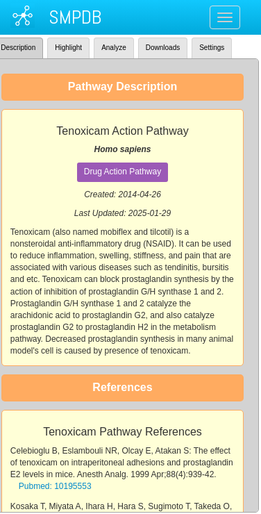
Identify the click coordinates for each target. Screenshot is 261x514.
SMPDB (75, 17)
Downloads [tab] (163, 47)
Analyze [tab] (113, 47)
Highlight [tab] (68, 47)
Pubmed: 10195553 (55, 486)
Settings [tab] (211, 47)
